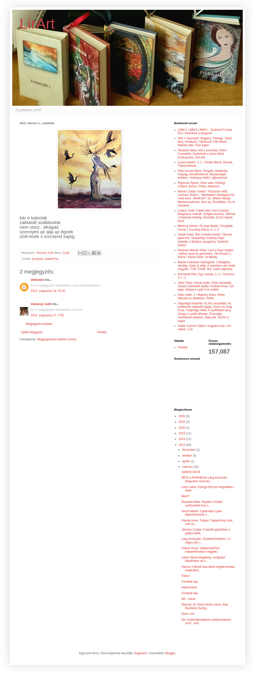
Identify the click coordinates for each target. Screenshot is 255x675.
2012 (182, 445)
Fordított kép (189, 581)
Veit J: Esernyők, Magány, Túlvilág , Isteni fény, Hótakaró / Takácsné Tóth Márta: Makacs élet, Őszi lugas (205, 142)
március (187, 467)
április (186, 461)
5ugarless (140, 653)
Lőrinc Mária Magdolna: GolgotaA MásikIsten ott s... (203, 559)
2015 (182, 433)
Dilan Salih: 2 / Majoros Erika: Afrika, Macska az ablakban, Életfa (201, 296)
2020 (182, 427)
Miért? (185, 496)
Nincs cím (187, 614)
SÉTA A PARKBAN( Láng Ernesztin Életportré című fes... (204, 479)
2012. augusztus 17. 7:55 (47, 315)
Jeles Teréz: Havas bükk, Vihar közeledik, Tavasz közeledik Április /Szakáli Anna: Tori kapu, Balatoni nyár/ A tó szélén (206, 286)
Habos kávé (189, 587)
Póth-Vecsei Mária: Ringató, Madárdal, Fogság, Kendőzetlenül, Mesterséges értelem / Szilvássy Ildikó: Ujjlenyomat (203, 174)
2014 (182, 439)
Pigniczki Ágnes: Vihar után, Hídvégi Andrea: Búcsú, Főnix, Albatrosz (201, 184)
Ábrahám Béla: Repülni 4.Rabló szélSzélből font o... (202, 503)
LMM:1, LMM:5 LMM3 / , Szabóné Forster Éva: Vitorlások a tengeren (205, 131)
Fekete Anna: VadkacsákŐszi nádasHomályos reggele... (200, 549)
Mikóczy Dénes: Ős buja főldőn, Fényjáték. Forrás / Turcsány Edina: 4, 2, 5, (205, 227)
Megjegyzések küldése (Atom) (56, 339)
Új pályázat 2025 (28, 110)
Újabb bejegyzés (32, 332)
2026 (182, 416)
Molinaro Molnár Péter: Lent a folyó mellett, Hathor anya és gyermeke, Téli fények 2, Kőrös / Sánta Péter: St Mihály (206, 254)
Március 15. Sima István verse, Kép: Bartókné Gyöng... (205, 606)
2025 (182, 422)
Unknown (37, 280)
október (187, 455)
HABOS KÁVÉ (190, 472)
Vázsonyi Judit (41, 304)
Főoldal (101, 332)
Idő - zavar (188, 599)
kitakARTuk (51, 258)
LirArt (37, 23)
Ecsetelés (38, 258)
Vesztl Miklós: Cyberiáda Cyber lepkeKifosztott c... (201, 512)
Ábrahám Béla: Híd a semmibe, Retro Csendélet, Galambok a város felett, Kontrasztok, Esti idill (202, 154)
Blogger (170, 653)
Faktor (185, 576)
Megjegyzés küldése (39, 324)
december (189, 449)
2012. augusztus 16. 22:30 (48, 291)
